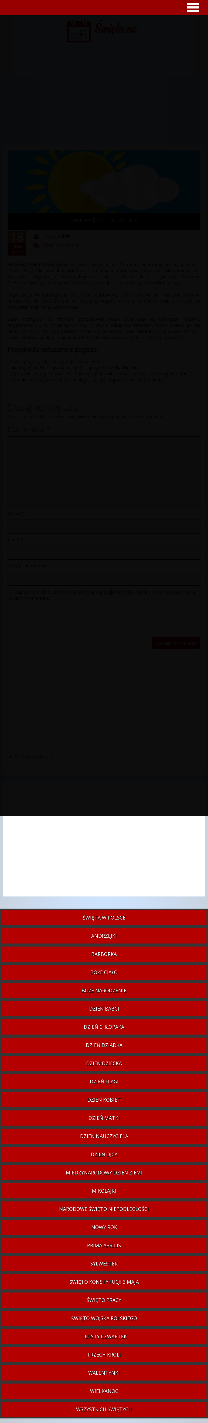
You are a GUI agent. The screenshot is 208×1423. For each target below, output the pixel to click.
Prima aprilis (104, 1245)
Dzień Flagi (104, 1081)
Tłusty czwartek (104, 1336)
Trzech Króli (104, 1354)
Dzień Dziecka (104, 1063)
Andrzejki (104, 936)
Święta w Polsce (104, 917)
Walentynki (104, 1373)
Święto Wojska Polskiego (104, 1318)
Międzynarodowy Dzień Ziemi (104, 1172)
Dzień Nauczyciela (104, 1136)
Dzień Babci (104, 1008)
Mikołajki (104, 1191)
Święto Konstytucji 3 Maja (104, 1282)
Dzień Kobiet (104, 1099)
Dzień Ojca (104, 1154)
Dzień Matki (104, 1118)
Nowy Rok (104, 1227)
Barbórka (104, 954)
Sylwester (104, 1263)
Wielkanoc (104, 1391)
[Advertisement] (104, 841)
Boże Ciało (104, 972)
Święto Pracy (104, 1300)
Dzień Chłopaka (104, 1027)
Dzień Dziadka (104, 1045)
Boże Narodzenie (104, 990)
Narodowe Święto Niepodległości (104, 1209)
